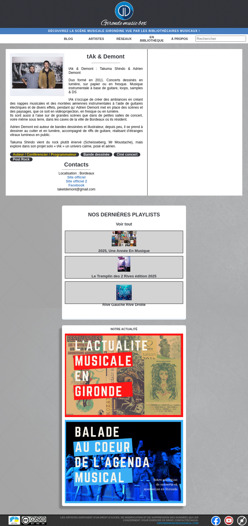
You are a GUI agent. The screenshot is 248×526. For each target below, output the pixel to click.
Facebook (76, 185)
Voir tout (124, 224)
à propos (179, 38)
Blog (68, 38)
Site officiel (76, 177)
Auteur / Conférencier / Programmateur (44, 155)
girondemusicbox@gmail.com (177, 523)
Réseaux (123, 38)
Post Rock (21, 159)
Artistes (96, 38)
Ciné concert (127, 155)
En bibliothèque (152, 38)
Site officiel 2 (76, 181)
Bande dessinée (96, 155)
